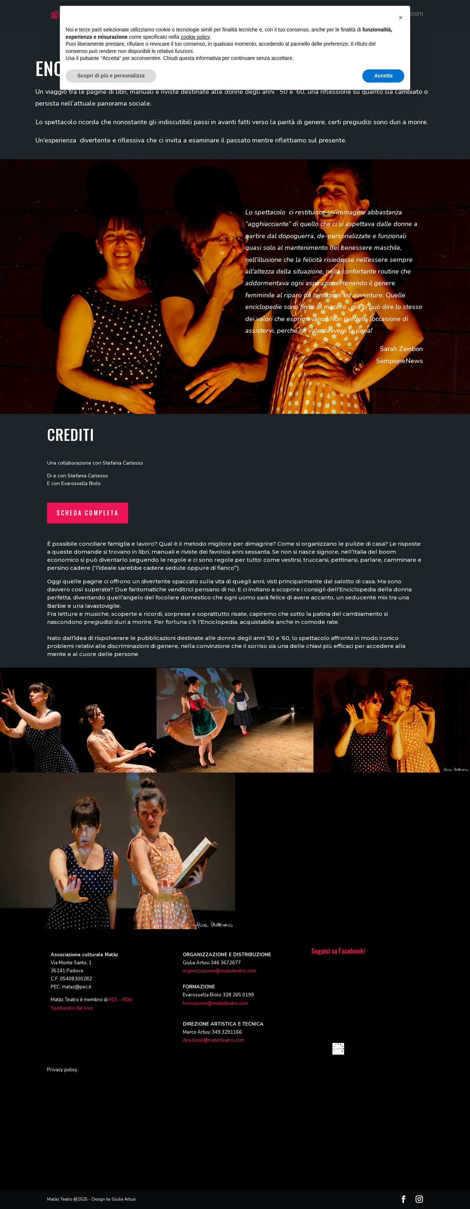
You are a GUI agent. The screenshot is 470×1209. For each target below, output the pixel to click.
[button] (401, 1131)
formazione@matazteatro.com (215, 1003)
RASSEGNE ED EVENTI (329, 15)
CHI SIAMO (206, 15)
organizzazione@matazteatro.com (219, 971)
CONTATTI (412, 15)
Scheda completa (88, 512)
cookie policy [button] (195, 1150)
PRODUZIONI (242, 15)
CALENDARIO (377, 15)
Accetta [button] (383, 1189)
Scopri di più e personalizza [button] (111, 1189)
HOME (178, 15)
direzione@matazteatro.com (213, 1040)
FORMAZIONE (281, 15)
